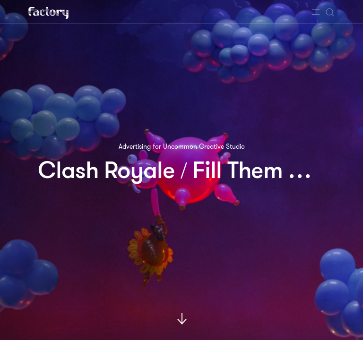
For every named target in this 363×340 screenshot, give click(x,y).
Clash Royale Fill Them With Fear (200, 170)
